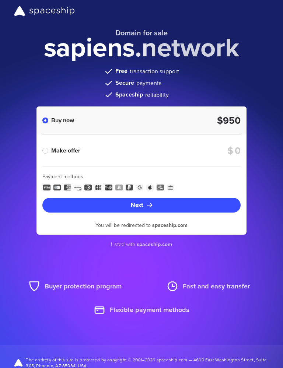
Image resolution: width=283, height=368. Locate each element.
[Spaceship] (44, 11)
